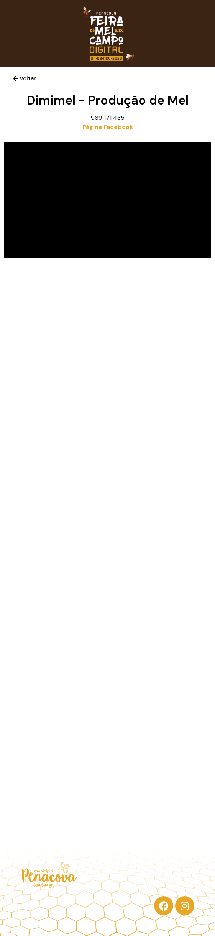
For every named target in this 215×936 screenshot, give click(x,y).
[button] (24, 79)
